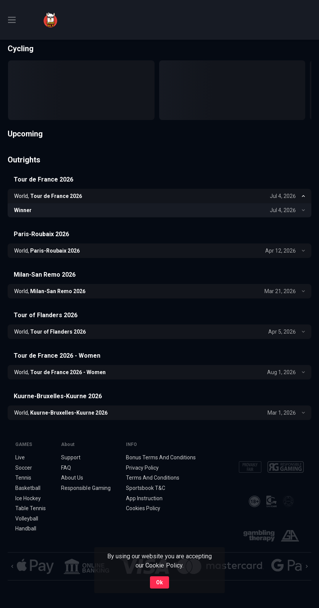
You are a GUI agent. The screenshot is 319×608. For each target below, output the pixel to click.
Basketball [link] (27, 488)
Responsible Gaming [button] (85, 488)
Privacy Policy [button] (142, 468)
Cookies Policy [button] (143, 508)
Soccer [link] (23, 468)
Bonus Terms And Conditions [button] (161, 457)
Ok (159, 582)
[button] (35, 566)
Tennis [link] (23, 478)
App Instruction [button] (144, 498)
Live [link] (20, 457)
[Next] (306, 566)
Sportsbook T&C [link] (145, 488)
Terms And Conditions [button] (152, 478)
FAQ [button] (66, 468)
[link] (50, 20)
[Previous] (12, 566)
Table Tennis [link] (30, 508)
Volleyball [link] (26, 519)
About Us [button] (72, 478)
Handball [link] (25, 529)
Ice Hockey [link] (28, 498)
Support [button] (71, 457)
